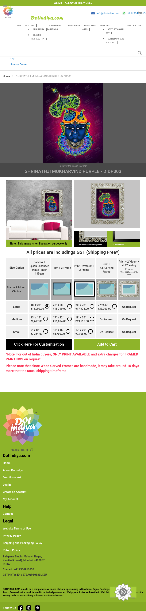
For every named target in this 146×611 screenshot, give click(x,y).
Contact (8, 513)
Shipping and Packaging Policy (22, 543)
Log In (13, 58)
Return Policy (11, 550)
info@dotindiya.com (108, 13)
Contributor (134, 25)
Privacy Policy (12, 535)
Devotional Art (12, 477)
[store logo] (47, 18)
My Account (10, 499)
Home (6, 76)
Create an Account (19, 64)
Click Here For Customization (39, 344)
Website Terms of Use (17, 528)
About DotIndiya (13, 470)
